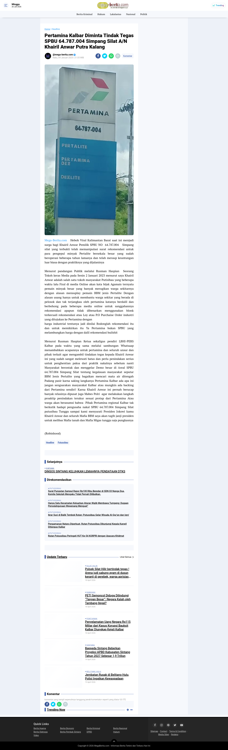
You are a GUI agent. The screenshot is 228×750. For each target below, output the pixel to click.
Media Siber (163, 734)
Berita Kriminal (84, 14)
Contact (163, 731)
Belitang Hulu (94, 671)
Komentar (127, 56)
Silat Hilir (92, 566)
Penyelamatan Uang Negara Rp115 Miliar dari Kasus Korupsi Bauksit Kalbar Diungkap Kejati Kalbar (108, 625)
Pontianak (92, 618)
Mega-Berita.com (56, 240)
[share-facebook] (98, 55)
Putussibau (63, 442)
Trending (220, 5)
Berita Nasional (120, 728)
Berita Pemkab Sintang (70, 732)
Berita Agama (40, 728)
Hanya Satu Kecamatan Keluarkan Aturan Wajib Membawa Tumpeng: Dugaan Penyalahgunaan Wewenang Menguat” (88, 505)
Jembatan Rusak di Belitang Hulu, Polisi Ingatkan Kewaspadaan (107, 676)
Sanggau (91, 592)
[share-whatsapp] (111, 55)
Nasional (130, 14)
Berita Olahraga (41, 732)
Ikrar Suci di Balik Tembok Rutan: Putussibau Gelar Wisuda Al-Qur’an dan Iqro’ (88, 515)
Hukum (101, 14)
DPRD (89, 732)
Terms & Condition (177, 731)
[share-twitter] (104, 55)
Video (36, 735)
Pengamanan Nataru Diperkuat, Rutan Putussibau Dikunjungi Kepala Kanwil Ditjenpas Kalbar (87, 525)
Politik (143, 14)
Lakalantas (115, 14)
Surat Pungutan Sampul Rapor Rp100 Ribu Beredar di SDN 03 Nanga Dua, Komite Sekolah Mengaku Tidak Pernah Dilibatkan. (86, 493)
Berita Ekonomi (67, 728)
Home (47, 29)
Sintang (91, 645)
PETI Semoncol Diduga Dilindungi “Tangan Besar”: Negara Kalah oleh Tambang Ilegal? (108, 599)
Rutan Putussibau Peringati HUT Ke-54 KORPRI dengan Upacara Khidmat (86, 535)
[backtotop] (114, 742)
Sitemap (154, 731)
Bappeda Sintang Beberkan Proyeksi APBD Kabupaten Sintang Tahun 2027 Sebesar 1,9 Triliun (107, 652)
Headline (50, 442)
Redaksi (174, 734)
